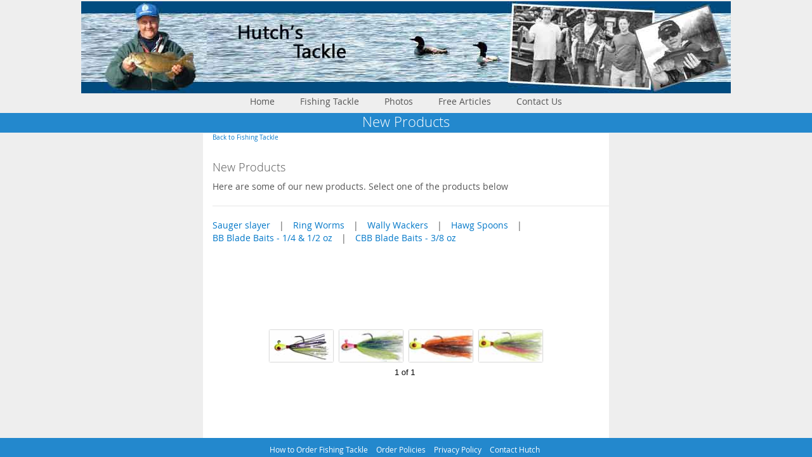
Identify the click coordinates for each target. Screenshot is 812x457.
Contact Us (539, 101)
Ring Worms (318, 225)
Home (262, 101)
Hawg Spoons (479, 225)
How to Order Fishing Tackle (319, 449)
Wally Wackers (397, 225)
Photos (398, 101)
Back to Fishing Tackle (245, 137)
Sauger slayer (241, 225)
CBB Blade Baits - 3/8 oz (405, 238)
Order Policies (401, 449)
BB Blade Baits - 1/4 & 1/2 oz (272, 238)
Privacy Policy (457, 449)
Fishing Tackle (329, 101)
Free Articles (464, 101)
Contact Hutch (515, 449)
